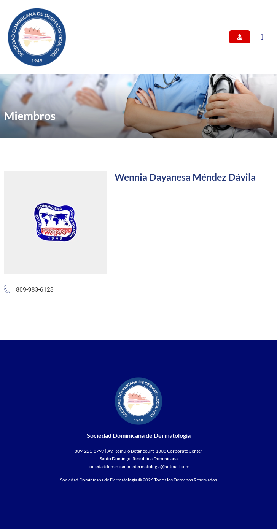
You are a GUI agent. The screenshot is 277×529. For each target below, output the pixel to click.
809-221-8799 (89, 451)
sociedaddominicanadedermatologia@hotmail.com (138, 466)
